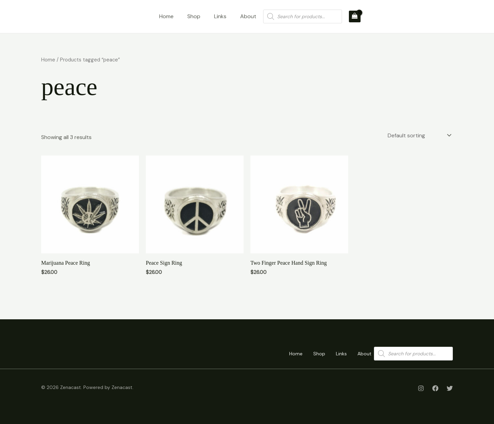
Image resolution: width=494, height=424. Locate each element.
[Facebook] (435, 388)
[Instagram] (421, 388)
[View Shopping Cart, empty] (355, 16)
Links (220, 16)
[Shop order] (419, 135)
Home (166, 16)
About (248, 16)
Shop (193, 16)
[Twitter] (450, 388)
